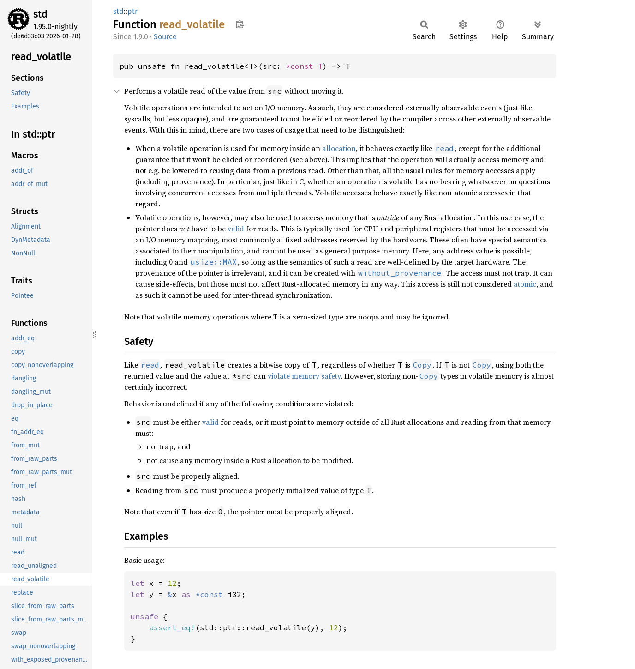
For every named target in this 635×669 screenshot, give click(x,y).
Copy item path (239, 24)
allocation (339, 148)
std (40, 14)
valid (236, 228)
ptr (132, 11)
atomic (525, 284)
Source (165, 36)
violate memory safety (304, 376)
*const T (304, 66)
